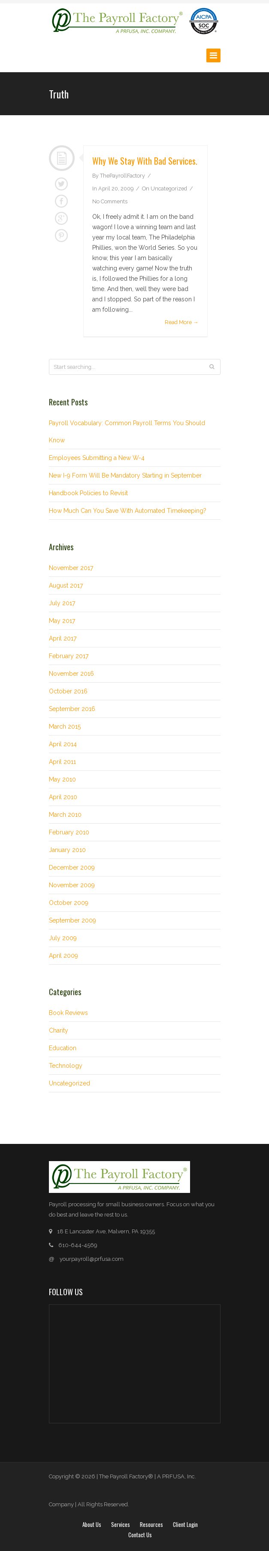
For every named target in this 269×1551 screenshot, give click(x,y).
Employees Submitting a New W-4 (97, 457)
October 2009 (68, 902)
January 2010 (67, 849)
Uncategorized (169, 188)
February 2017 (68, 656)
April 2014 (63, 744)
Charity (58, 1030)
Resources (151, 1524)
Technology (65, 1065)
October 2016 (68, 691)
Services (120, 1524)
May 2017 (62, 620)
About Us (91, 1524)
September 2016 (72, 708)
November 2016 (71, 673)
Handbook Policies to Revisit (88, 493)
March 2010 (65, 814)
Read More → (182, 322)
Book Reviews (68, 1012)
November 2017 (71, 567)
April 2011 (62, 761)
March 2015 (65, 726)
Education (62, 1048)
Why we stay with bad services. (144, 160)
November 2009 (72, 885)
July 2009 (63, 938)
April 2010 (63, 797)
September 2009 (72, 920)
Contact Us (140, 1534)
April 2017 (62, 638)
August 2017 (66, 585)
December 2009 (72, 867)
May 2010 (62, 779)
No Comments (109, 201)
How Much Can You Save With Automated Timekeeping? (127, 510)
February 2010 (69, 832)
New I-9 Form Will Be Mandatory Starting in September (125, 475)
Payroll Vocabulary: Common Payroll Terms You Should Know (127, 432)
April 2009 (63, 955)
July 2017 (62, 603)
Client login (185, 1524)
